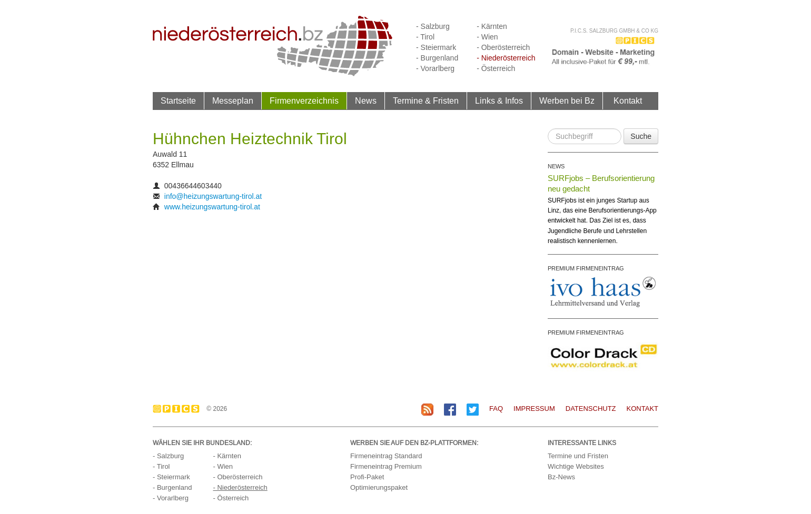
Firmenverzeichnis (304, 100)
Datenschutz (591, 408)
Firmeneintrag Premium (386, 466)
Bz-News (561, 477)
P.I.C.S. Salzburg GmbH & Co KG (614, 31)
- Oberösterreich (503, 47)
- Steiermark (436, 47)
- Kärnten (492, 26)
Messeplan (232, 100)
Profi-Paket (367, 477)
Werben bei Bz (567, 100)
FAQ (496, 408)
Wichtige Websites (576, 466)
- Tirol (425, 37)
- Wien (487, 37)
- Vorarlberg (435, 68)
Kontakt (628, 100)
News (366, 100)
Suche (640, 136)
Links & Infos (499, 100)
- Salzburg (433, 26)
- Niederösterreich (506, 58)
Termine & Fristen (426, 100)
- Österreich (496, 68)
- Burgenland (437, 58)
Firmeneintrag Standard (386, 456)
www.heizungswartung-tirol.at (212, 207)
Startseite (178, 100)
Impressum (534, 408)
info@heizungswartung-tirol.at (213, 196)
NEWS (556, 166)
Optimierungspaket (379, 487)
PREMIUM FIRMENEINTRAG (586, 268)
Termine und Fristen (578, 456)
